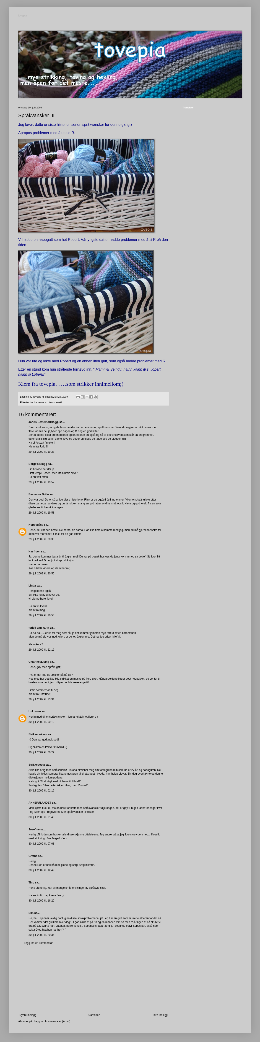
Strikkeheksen (38, 734)
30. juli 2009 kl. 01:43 (41, 817)
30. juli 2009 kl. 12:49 (41, 870)
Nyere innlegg (27, 1015)
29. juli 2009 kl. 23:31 (41, 699)
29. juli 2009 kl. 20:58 (41, 615)
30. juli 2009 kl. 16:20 (41, 900)
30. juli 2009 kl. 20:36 (41, 935)
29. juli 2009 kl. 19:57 (41, 482)
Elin (31, 913)
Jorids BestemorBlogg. (44, 422)
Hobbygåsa (36, 524)
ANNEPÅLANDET (40, 802)
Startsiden (94, 1015)
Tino (31, 882)
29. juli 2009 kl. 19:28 (41, 451)
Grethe (33, 856)
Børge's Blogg (38, 464)
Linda (32, 585)
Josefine (34, 829)
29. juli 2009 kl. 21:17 (41, 649)
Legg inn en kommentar (38, 943)
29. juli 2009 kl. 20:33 (41, 539)
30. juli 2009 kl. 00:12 (41, 722)
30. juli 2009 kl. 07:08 (41, 843)
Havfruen (34, 551)
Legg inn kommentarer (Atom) (52, 1021)
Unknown (35, 711)
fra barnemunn (39, 402)
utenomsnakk (55, 402)
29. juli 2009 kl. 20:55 (41, 573)
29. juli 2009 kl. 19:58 (41, 512)
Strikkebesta (37, 764)
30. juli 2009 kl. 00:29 (41, 752)
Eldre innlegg (160, 1015)
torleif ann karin (39, 627)
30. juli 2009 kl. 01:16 (41, 790)
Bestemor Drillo (39, 494)
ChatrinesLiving (39, 661)
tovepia (22, 15)
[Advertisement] (93, 979)
